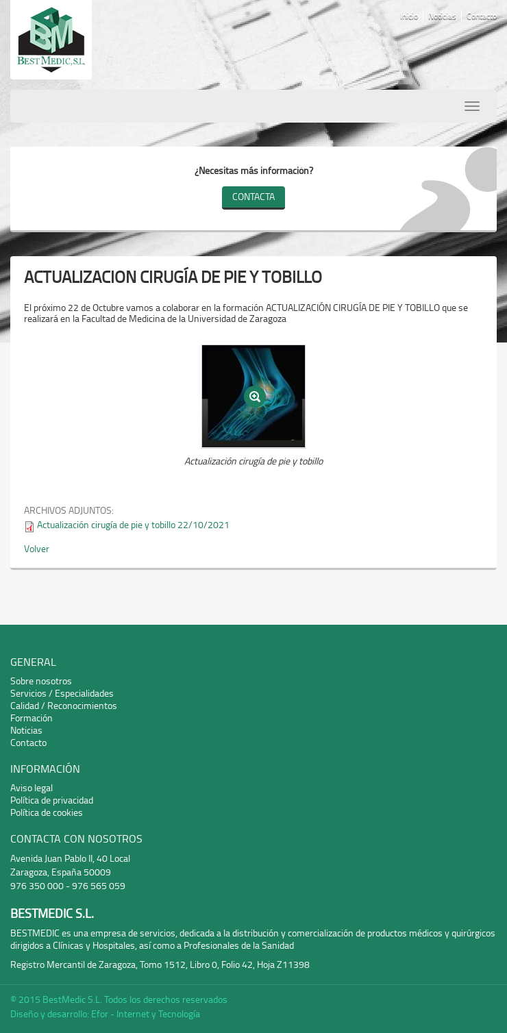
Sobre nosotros (41, 680)
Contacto (482, 15)
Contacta (253, 196)
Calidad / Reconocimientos (63, 705)
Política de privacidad (51, 799)
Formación (31, 717)
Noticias (442, 15)
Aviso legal (31, 787)
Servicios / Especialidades (62, 692)
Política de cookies (46, 812)
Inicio (409, 15)
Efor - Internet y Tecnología (145, 1013)
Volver (36, 548)
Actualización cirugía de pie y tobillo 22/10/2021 (133, 524)
